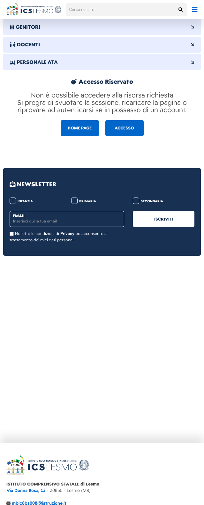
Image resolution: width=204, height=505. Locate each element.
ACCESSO (124, 128)
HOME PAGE (80, 128)
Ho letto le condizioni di (37, 233)
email (19, 216)
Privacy (67, 233)
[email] (67, 219)
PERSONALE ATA (102, 62)
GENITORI (102, 27)
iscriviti (163, 219)
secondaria (148, 201)
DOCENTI (102, 45)
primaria (83, 201)
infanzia (21, 201)
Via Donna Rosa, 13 (26, 490)
